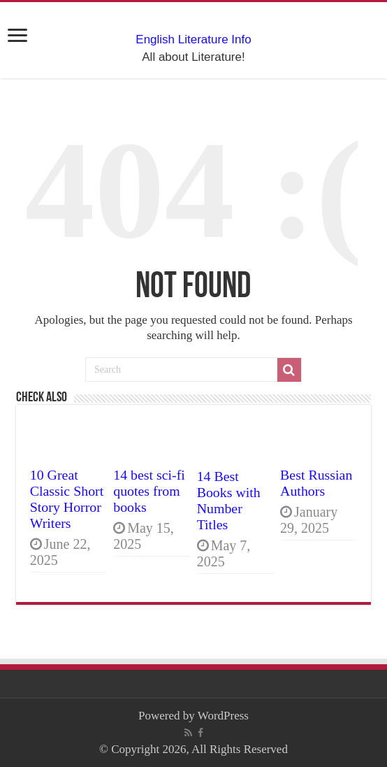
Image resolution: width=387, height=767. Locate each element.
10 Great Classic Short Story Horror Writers (66, 499)
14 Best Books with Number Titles (229, 500)
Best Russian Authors (316, 483)
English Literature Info (193, 39)
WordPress (223, 715)
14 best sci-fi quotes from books (149, 491)
